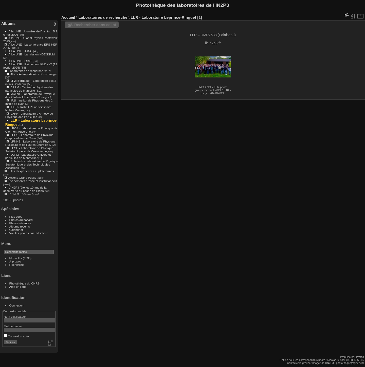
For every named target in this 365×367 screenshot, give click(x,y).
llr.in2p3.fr (213, 43)
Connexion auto (16, 336)
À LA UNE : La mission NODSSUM (31, 54)
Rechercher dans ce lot (95, 25)
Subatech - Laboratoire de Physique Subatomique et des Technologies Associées (31, 164)
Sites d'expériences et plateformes (31, 171)
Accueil (68, 17)
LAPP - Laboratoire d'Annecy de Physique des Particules (29, 115)
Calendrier (16, 229)
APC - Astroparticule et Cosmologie (33, 74)
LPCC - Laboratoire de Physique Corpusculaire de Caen (29, 136)
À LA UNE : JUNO (20, 51)
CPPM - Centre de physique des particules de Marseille (29, 89)
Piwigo (360, 356)
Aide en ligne (18, 286)
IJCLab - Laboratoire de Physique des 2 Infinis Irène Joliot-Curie (30, 95)
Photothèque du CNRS (24, 283)
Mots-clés (15, 258)
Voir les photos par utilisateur (28, 233)
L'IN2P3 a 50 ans (19, 194)
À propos (15, 261)
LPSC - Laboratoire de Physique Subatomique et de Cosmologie (29, 149)
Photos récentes (20, 223)
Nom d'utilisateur (15, 316)
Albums (8, 23)
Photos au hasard (21, 219)
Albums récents (19, 226)
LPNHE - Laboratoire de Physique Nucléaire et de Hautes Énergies (30, 143)
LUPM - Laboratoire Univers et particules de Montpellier (28, 156)
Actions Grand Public (22, 177)
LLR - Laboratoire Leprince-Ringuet (163, 17)
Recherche (16, 264)
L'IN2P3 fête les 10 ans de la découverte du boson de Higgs (25, 189)
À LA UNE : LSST (20, 61)
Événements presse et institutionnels (32, 180)
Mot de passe (13, 326)
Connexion (16, 305)
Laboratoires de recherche (25, 70)
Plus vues (15, 216)
